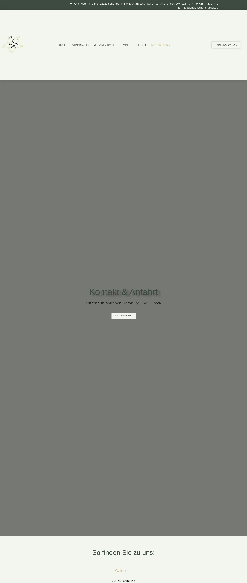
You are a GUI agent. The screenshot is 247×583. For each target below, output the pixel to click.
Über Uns (141, 45)
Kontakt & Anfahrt (163, 45)
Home (62, 45)
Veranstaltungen (105, 45)
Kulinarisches (80, 45)
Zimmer (125, 45)
